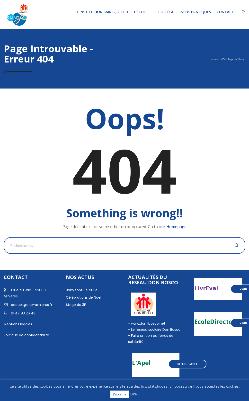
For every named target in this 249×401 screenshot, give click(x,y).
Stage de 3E (76, 304)
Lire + (135, 394)
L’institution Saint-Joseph (102, 11)
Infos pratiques (195, 11)
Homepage (176, 226)
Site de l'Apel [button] (187, 364)
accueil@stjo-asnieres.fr (31, 304)
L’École (141, 11)
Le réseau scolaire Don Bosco (155, 329)
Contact (225, 11)
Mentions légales (18, 324)
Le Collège (163, 11)
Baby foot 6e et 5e (82, 290)
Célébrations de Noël (83, 297)
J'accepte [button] (119, 394)
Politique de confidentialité (26, 335)
